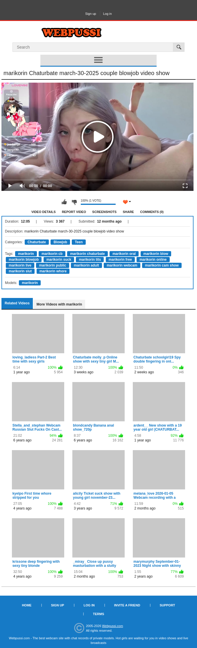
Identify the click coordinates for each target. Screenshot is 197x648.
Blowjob (60, 242)
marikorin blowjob (24, 260)
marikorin (26, 254)
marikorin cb (52, 254)
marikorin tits (90, 260)
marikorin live (20, 265)
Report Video (74, 212)
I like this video (64, 202)
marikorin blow (156, 254)
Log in (107, 13)
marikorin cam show (162, 265)
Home (26, 605)
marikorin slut (20, 271)
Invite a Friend (127, 605)
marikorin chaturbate (87, 254)
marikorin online (152, 260)
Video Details (43, 212)
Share (128, 212)
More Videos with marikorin (59, 304)
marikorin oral (124, 254)
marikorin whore (53, 271)
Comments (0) (152, 212)
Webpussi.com (112, 626)
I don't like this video (74, 202)
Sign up (90, 13)
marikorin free (120, 260)
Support (167, 605)
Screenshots (104, 212)
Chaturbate (37, 242)
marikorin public (52, 265)
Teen (79, 242)
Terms (98, 614)
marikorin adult (86, 265)
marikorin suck (58, 260)
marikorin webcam (122, 265)
